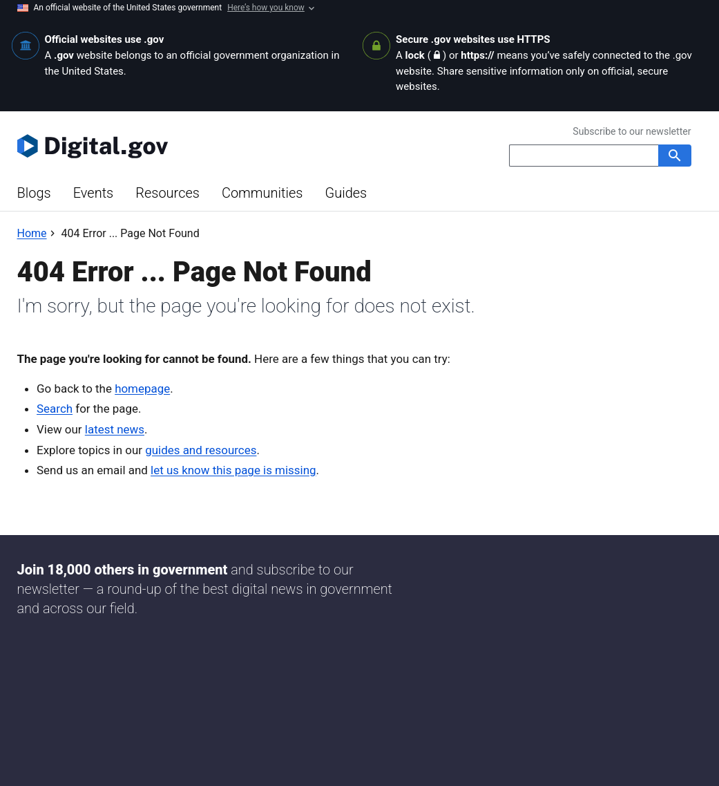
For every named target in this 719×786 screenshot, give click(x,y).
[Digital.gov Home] (188, 145)
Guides (346, 193)
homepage (142, 388)
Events (93, 193)
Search (55, 408)
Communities (262, 193)
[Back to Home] (32, 233)
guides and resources (200, 450)
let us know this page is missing (233, 470)
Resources (167, 193)
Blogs (34, 193)
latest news (114, 429)
